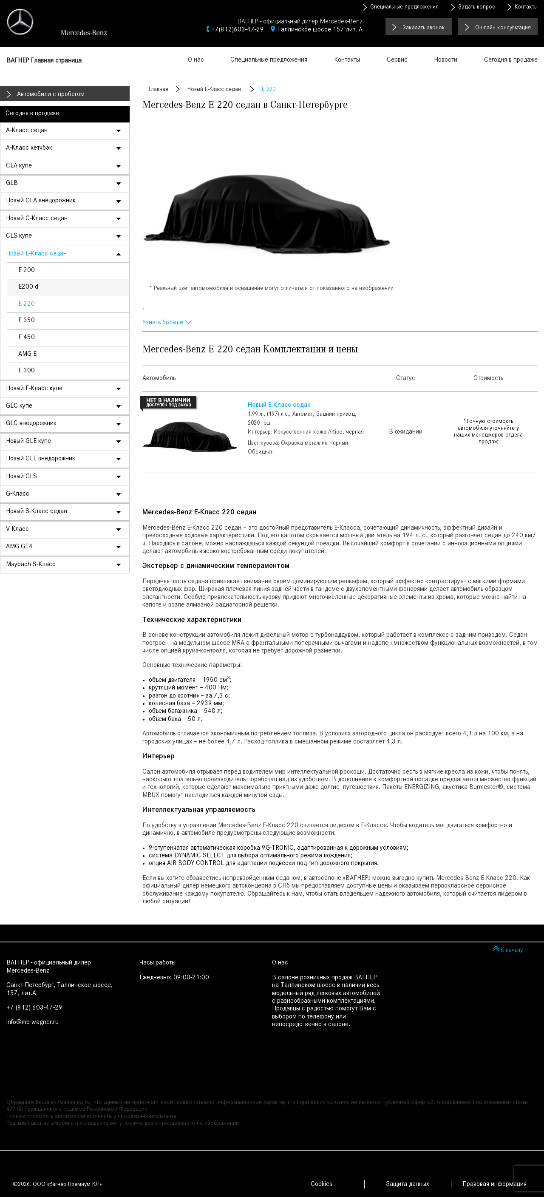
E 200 (26, 270)
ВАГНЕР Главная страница (44, 61)
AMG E (27, 354)
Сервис (397, 60)
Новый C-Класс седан (37, 219)
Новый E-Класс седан (36, 254)
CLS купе (19, 236)
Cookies (321, 1184)
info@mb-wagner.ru (32, 1022)
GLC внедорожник (31, 423)
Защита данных (407, 1184)
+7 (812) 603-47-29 (34, 1008)
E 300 (26, 371)
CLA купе (19, 166)
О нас (196, 60)
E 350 (26, 321)
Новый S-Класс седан (36, 511)
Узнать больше (162, 323)
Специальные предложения (404, 8)
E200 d (28, 287)
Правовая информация (494, 1184)
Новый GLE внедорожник (40, 459)
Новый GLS (21, 477)
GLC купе (19, 406)
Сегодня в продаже (511, 60)
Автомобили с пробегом (51, 94)
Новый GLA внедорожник (41, 201)
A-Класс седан (27, 131)
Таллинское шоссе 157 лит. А (320, 30)
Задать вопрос (476, 8)
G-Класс (17, 494)
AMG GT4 (19, 547)
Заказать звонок (423, 28)
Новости (445, 60)
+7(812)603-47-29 (237, 30)
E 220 (26, 304)
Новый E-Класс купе (34, 389)
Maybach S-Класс (31, 565)
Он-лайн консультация (503, 28)
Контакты (526, 8)
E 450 (26, 338)
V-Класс (17, 529)
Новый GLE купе (28, 441)
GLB (12, 183)
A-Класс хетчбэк (29, 148)
